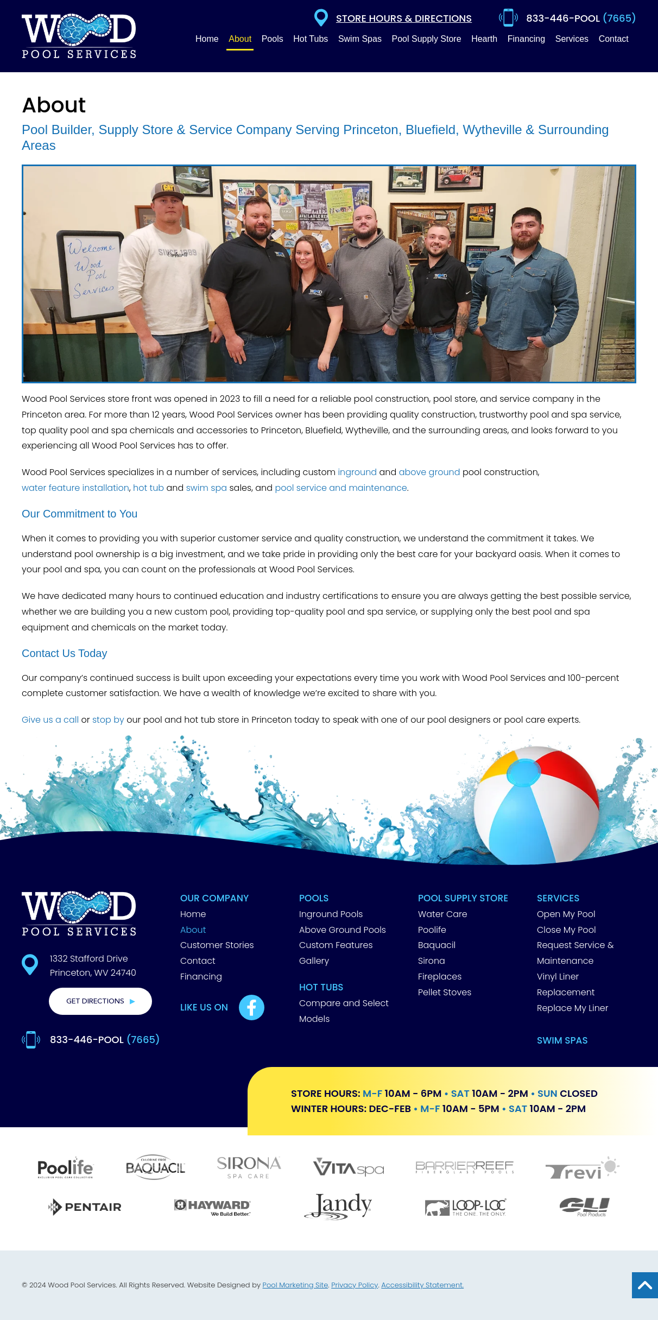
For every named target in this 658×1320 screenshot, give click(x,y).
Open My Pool (566, 914)
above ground (429, 472)
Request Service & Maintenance (575, 953)
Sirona (431, 961)
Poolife (432, 930)
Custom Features (336, 945)
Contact (198, 961)
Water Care (442, 914)
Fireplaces (439, 976)
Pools (314, 898)
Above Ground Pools (342, 930)
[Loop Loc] (465, 1208)
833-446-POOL (105, 1039)
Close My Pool (566, 930)
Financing (201, 976)
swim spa (206, 488)
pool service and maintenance (341, 488)
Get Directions (95, 1001)
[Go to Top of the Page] (645, 1285)
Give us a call (50, 719)
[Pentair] (85, 1208)
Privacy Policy (354, 1285)
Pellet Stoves (444, 992)
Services (558, 898)
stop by (108, 719)
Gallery (314, 961)
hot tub (148, 488)
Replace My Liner (573, 1008)
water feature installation (75, 488)
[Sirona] (249, 1169)
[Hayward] (212, 1208)
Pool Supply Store (463, 898)
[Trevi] (583, 1169)
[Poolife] (66, 1169)
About (193, 930)
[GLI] (584, 1208)
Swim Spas (562, 1040)
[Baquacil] (155, 1168)
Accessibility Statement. (422, 1285)
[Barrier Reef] (465, 1168)
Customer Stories (217, 945)
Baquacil (436, 945)
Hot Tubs (321, 987)
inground (357, 472)
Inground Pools (331, 914)
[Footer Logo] (79, 913)
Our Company (214, 898)
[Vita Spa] (349, 1168)
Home (193, 914)
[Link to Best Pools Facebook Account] (251, 1007)
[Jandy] (337, 1208)
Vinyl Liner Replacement (566, 984)
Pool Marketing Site (295, 1285)
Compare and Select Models (344, 1011)
